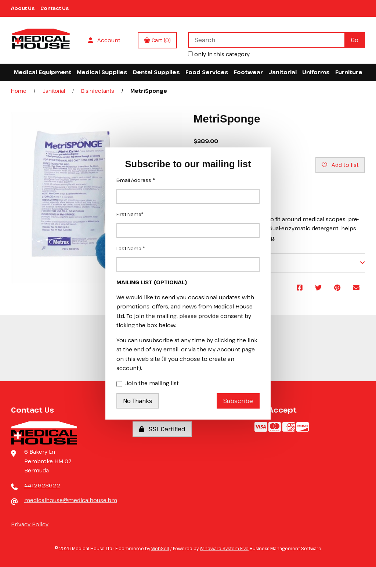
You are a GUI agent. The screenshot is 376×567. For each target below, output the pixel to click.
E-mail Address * (135, 180)
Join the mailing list (147, 383)
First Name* (130, 214)
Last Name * (130, 248)
